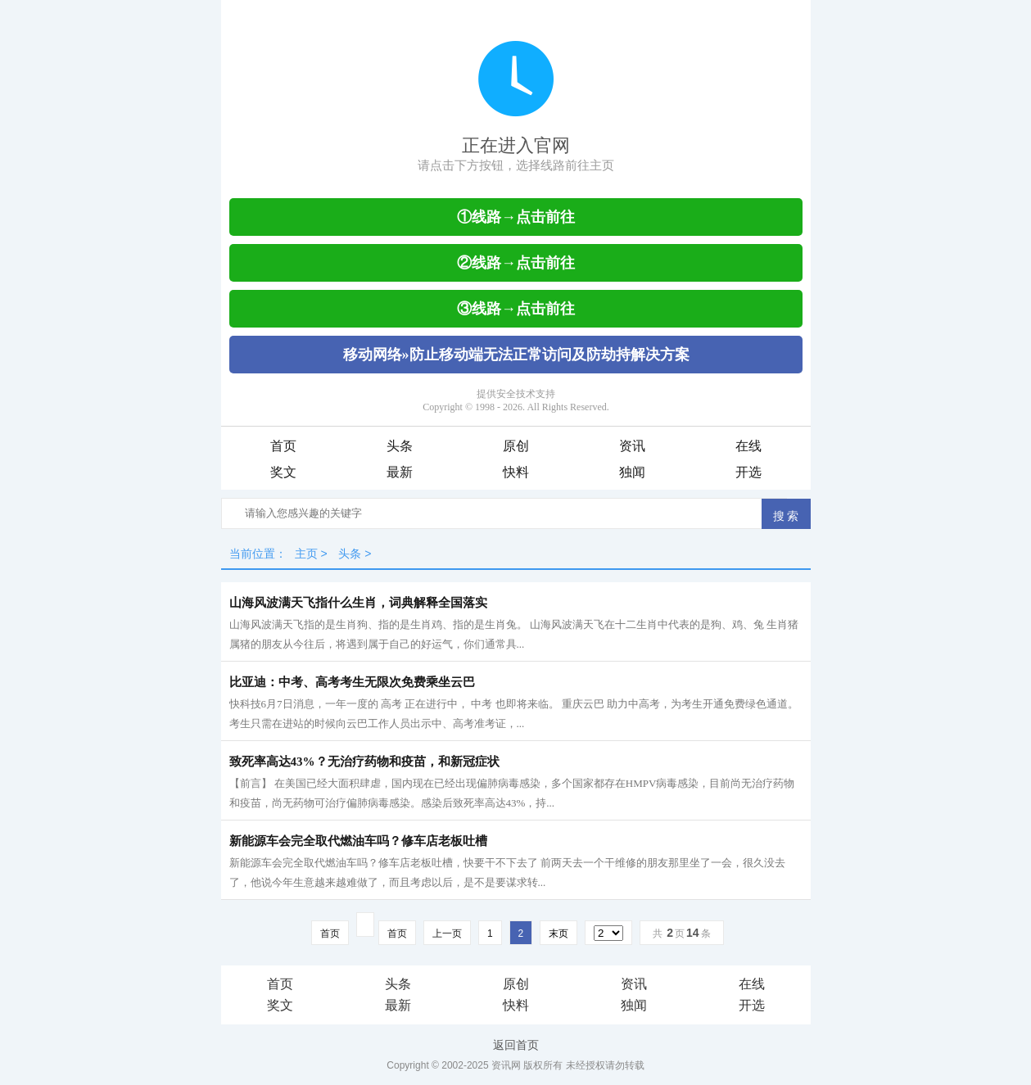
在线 (748, 446)
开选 (748, 472)
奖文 (283, 472)
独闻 (632, 472)
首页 (283, 446)
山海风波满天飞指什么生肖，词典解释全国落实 (358, 602)
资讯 (632, 446)
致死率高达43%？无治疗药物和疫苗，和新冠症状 (364, 761)
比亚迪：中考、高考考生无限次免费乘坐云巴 (352, 682)
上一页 (447, 933)
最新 (400, 472)
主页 (306, 553)
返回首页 (516, 1044)
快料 (516, 472)
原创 (516, 446)
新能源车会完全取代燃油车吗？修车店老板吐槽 (358, 841)
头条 (400, 446)
